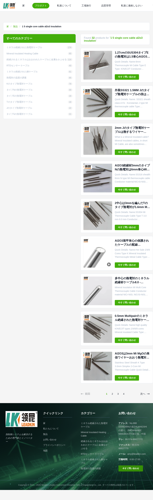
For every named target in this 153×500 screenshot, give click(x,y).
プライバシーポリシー (54, 445)
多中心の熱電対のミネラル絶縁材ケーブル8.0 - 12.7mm (132, 282)
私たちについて (51, 428)
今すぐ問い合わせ (127, 77)
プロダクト (41, 5)
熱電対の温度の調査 (91, 468)
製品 (15, 26)
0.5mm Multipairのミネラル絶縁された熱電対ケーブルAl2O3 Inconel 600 (132, 319)
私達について (64, 5)
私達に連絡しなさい (131, 5)
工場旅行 (86, 5)
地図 (45, 450)
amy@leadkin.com (136, 454)
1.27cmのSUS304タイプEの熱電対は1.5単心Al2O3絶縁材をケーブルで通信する (132, 56)
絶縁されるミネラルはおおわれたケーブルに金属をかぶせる (94, 445)
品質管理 (106, 5)
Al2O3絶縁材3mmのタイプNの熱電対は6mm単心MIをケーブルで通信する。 (132, 169)
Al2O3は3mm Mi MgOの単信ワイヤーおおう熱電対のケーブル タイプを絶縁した (132, 357)
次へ (145, 393)
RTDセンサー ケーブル (92, 454)
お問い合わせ (50, 439)
